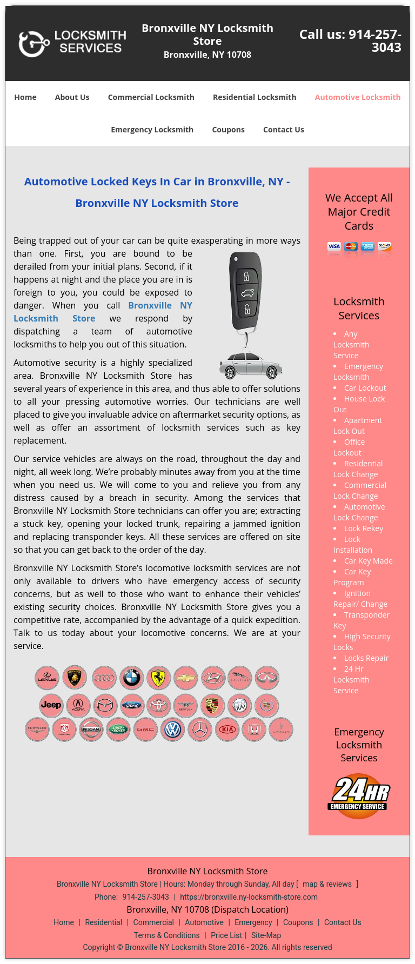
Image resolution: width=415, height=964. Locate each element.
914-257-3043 (375, 40)
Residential (103, 922)
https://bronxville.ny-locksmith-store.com (249, 897)
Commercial (153, 922)
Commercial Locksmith (151, 97)
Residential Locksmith (255, 97)
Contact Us (283, 129)
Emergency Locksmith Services (359, 744)
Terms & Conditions (167, 935)
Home (25, 97)
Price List (226, 935)
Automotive (204, 922)
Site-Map (266, 935)
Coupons (228, 129)
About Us (72, 97)
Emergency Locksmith (152, 129)
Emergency (253, 922)
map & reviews (328, 884)
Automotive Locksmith (358, 97)
